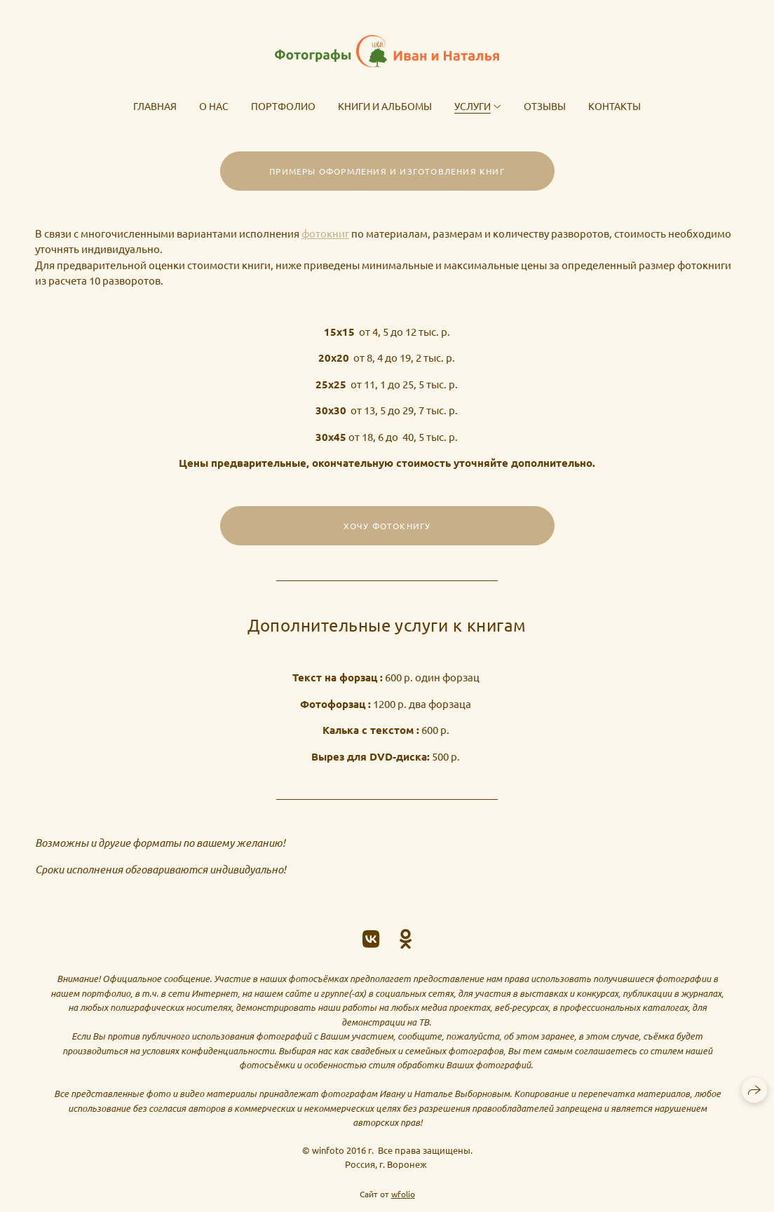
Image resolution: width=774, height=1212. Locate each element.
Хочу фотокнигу (387, 525)
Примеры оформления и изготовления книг (387, 171)
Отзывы (545, 106)
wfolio (403, 1193)
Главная (155, 106)
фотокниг (325, 233)
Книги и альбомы (385, 106)
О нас (214, 106)
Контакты (614, 106)
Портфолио (283, 106)
